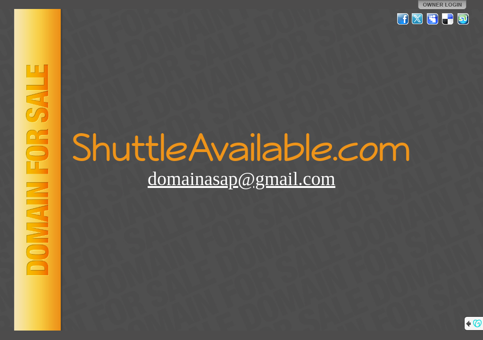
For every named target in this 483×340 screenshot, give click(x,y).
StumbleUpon (463, 19)
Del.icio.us (448, 19)
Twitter (418, 19)
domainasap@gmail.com (241, 178)
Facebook (402, 19)
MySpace (433, 19)
